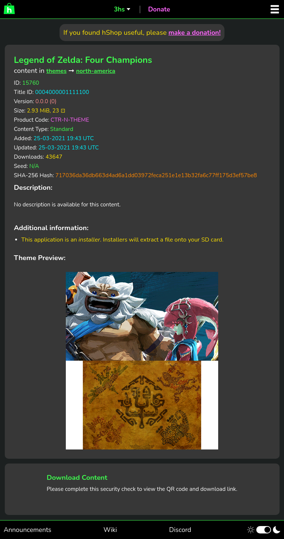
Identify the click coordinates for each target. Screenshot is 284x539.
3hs (119, 9)
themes (56, 71)
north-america (95, 71)
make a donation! (194, 32)
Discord (180, 529)
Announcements (27, 529)
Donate (159, 9)
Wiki (110, 529)
